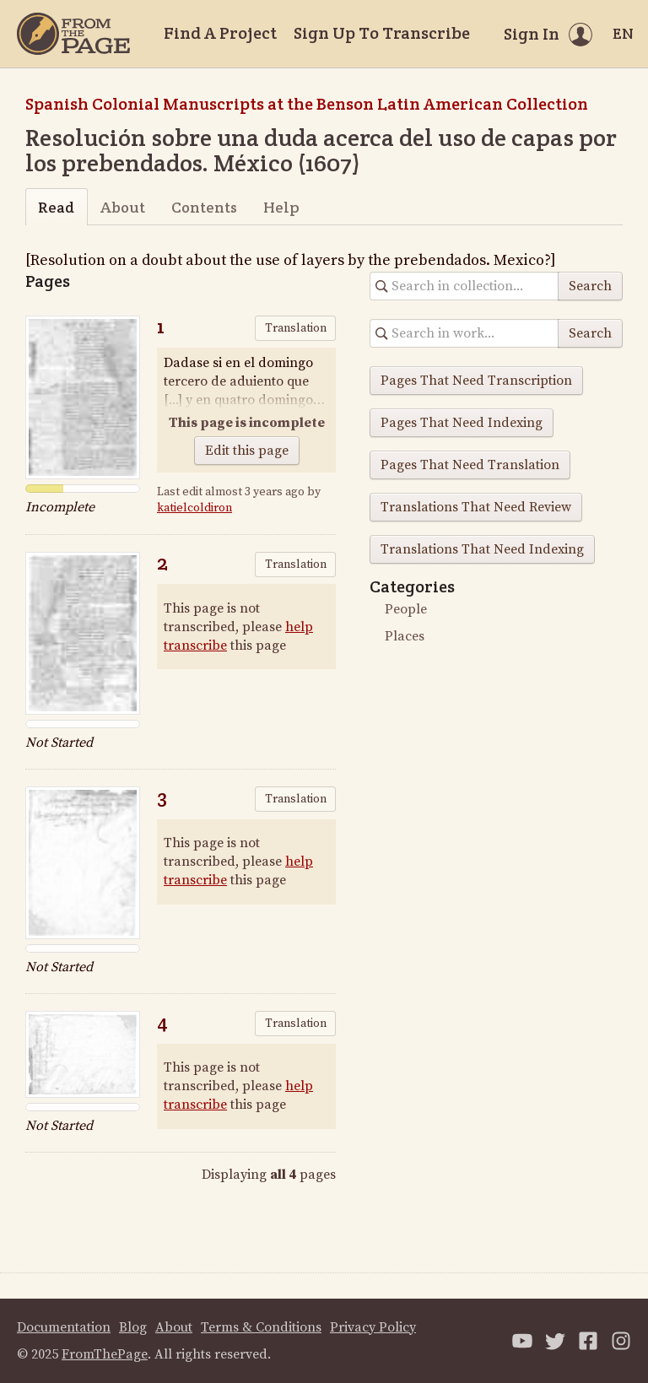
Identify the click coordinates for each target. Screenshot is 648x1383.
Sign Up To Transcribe (382, 33)
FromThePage (105, 1354)
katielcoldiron (194, 508)
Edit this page (247, 450)
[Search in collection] (464, 286)
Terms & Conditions (261, 1327)
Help (281, 207)
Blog (133, 1327)
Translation (296, 328)
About (122, 207)
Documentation (64, 1327)
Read (56, 207)
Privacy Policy (373, 1327)
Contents (204, 207)
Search (590, 286)
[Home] (73, 34)
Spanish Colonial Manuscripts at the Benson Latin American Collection (306, 104)
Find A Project (220, 33)
